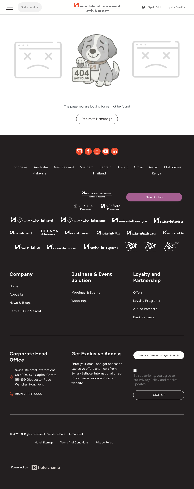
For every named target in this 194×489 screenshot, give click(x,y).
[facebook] (88, 152)
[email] (79, 152)
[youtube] (105, 152)
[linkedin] (114, 152)
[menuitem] (30, 7)
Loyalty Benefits (176, 7)
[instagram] (97, 152)
